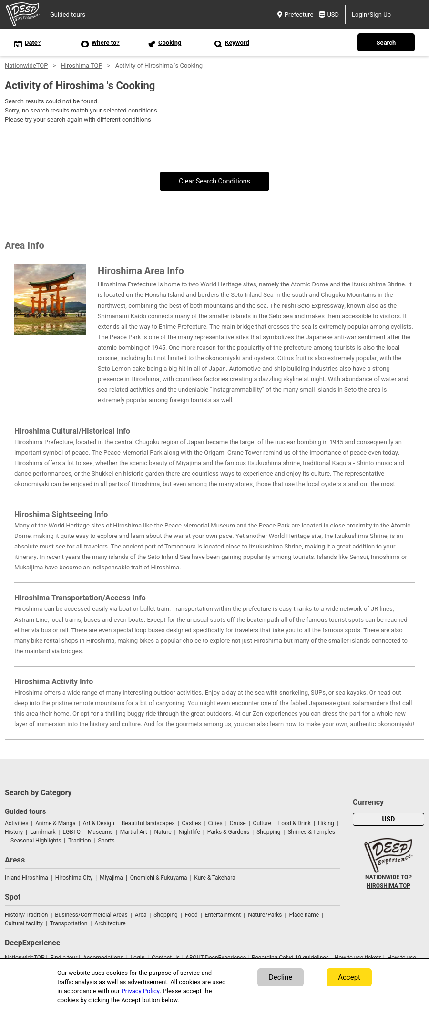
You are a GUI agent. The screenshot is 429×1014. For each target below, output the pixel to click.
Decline (280, 977)
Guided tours (67, 14)
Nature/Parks (265, 915)
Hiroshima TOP (81, 65)
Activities (16, 823)
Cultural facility (24, 923)
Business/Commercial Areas (91, 915)
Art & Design (98, 823)
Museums (100, 832)
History (14, 832)
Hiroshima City (74, 877)
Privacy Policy (141, 990)
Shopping (268, 832)
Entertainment (223, 915)
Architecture (109, 923)
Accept (349, 977)
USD (329, 14)
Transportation (69, 923)
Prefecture (295, 14)
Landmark (43, 832)
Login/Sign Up (371, 14)
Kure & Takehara (214, 877)
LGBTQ (72, 832)
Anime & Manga (55, 823)
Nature (163, 832)
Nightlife (189, 832)
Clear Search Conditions (214, 181)
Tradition (79, 840)
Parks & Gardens (228, 832)
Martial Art (133, 832)
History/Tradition (26, 915)
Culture (262, 823)
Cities (215, 823)
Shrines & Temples (311, 832)
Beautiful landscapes (148, 823)
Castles (191, 823)
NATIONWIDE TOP (388, 877)
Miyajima (111, 877)
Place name (304, 915)
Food (191, 915)
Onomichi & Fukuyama (158, 877)
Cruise (238, 823)
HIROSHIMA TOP (388, 886)
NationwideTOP (26, 65)
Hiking (326, 823)
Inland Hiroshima (26, 877)
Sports (106, 840)
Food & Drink (294, 823)
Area (141, 915)
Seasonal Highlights (35, 840)
